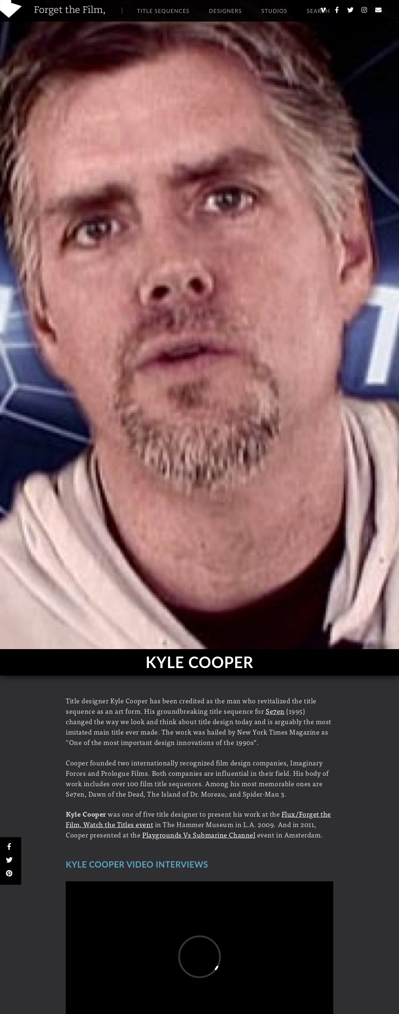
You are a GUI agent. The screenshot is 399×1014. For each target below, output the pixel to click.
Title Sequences (163, 10)
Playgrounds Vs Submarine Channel (198, 834)
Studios (274, 10)
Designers (225, 10)
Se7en (275, 711)
